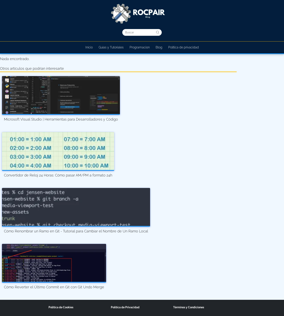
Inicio (89, 47)
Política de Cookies (61, 307)
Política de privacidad (183, 47)
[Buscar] (157, 32)
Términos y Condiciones (188, 307)
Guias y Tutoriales (111, 47)
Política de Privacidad (125, 307)
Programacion (140, 47)
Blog (159, 47)
